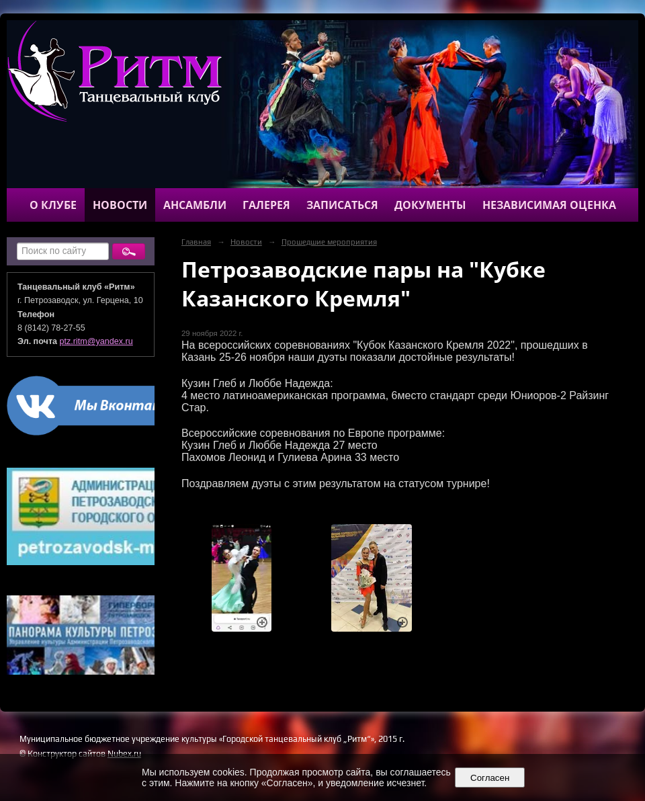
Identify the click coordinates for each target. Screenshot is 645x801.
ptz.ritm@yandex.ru (96, 341)
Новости (120, 205)
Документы (430, 205)
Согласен (490, 778)
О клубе (53, 205)
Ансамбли (194, 205)
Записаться (342, 205)
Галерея (266, 205)
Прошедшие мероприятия (329, 242)
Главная (196, 242)
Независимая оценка (549, 205)
